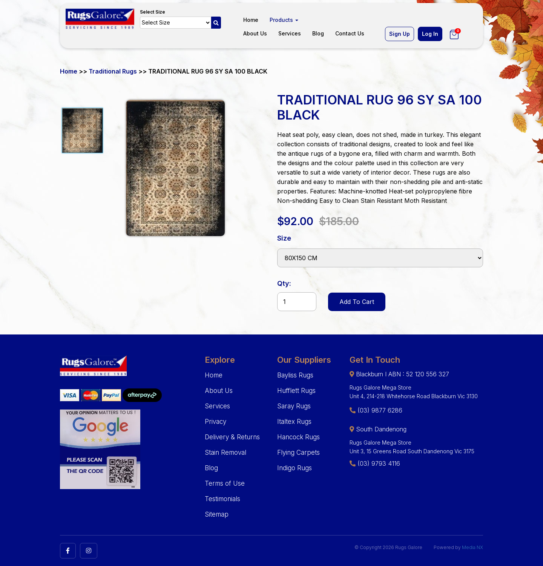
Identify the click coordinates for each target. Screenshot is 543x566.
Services (289, 33)
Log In (430, 34)
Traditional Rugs (113, 71)
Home (250, 20)
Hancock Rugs (298, 437)
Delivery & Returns (232, 437)
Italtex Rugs (294, 421)
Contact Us (349, 33)
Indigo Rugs (294, 468)
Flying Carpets (298, 452)
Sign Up (399, 34)
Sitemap (217, 514)
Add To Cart (356, 301)
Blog (318, 33)
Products (284, 20)
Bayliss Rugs (295, 375)
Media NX (472, 547)
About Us (255, 33)
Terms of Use (225, 483)
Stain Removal (225, 452)
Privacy (215, 421)
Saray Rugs (294, 406)
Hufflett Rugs (296, 390)
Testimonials (222, 499)
